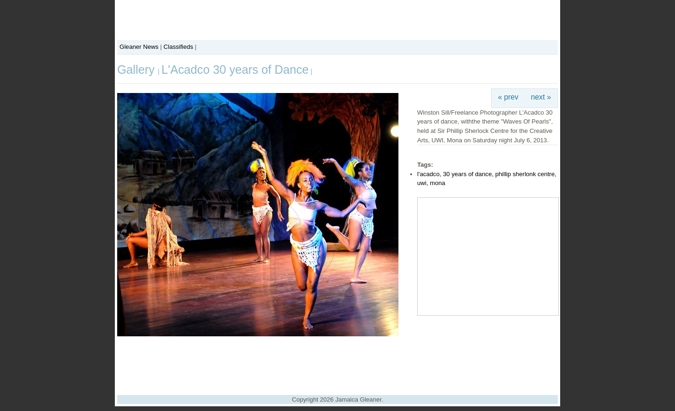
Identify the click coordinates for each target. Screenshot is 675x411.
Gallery (137, 69)
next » (541, 97)
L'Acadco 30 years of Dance (234, 69)
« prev (508, 97)
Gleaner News (139, 46)
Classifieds (178, 46)
